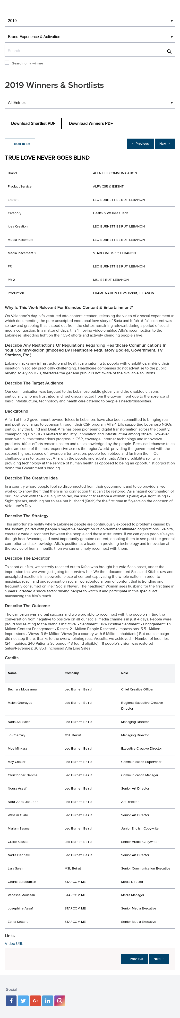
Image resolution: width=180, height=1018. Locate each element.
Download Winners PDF (91, 123)
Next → (163, 144)
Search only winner (27, 63)
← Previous (137, 144)
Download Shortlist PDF (33, 123)
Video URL (14, 943)
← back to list (21, 144)
